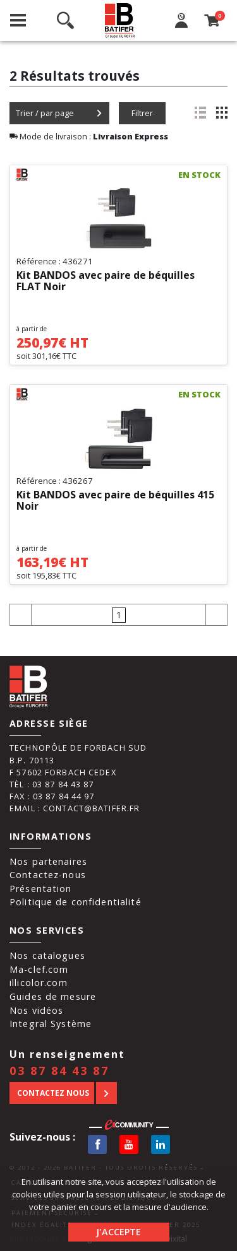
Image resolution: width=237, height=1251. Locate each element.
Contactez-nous (47, 875)
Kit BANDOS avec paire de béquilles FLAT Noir (105, 281)
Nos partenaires (48, 861)
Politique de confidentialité (75, 902)
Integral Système (50, 1024)
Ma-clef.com (38, 969)
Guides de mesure (52, 996)
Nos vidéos (36, 1010)
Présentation (40, 889)
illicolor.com (38, 983)
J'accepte (118, 1232)
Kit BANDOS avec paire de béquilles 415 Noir (115, 501)
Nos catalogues (47, 955)
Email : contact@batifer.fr (74, 808)
